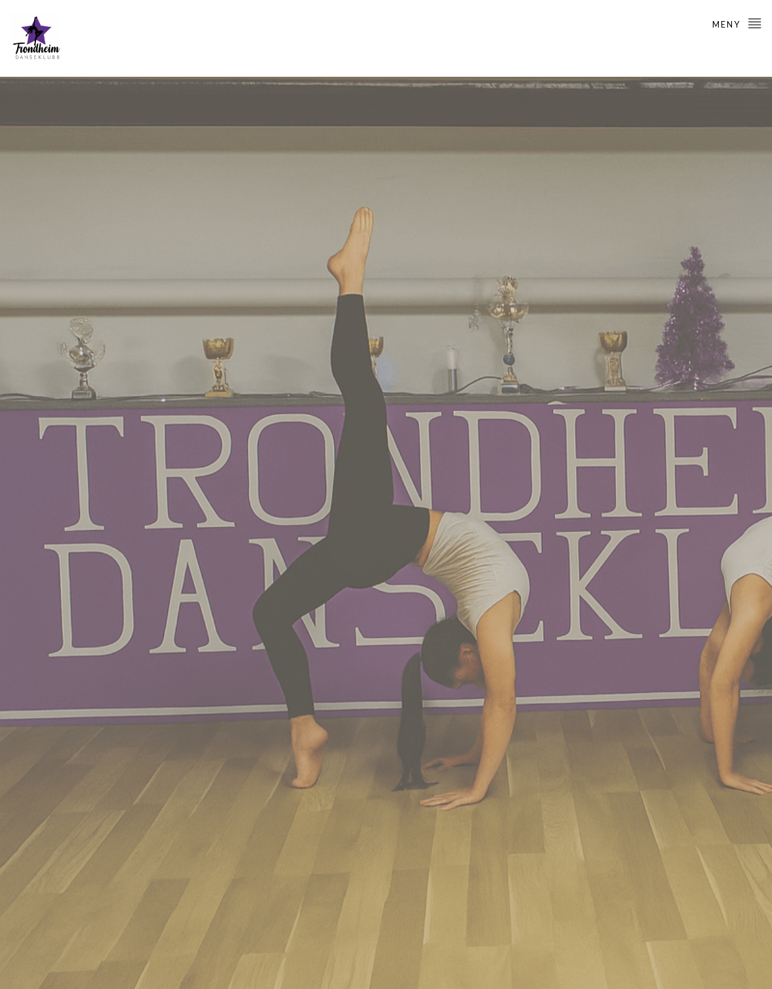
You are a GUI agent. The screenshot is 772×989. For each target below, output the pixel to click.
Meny (737, 23)
